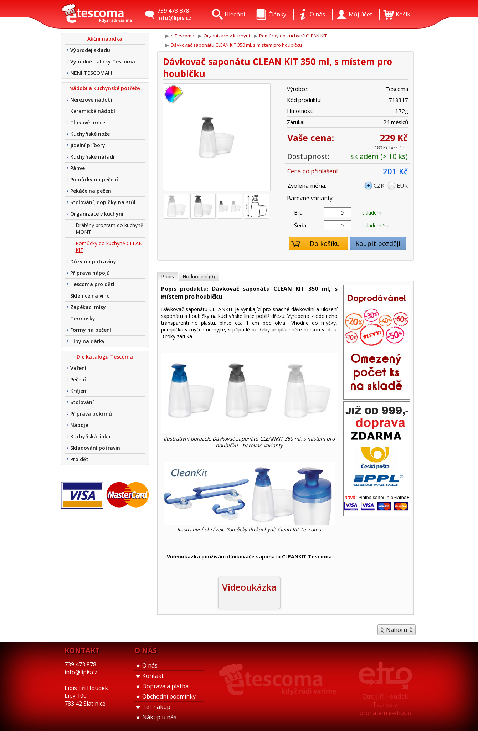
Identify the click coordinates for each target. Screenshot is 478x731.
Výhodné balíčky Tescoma (102, 61)
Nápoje (79, 425)
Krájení (79, 390)
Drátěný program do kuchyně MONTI (109, 228)
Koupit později (377, 243)
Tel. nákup (156, 707)
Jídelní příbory (87, 145)
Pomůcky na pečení (94, 179)
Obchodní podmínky (169, 696)
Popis (167, 276)
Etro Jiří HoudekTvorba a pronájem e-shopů (385, 704)
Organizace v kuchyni (96, 213)
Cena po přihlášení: (313, 171)
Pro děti (80, 459)
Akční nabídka (104, 38)
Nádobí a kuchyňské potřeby (105, 88)
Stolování (82, 402)
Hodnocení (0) (199, 276)
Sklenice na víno (90, 295)
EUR (402, 186)
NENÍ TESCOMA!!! (91, 73)
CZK (379, 186)
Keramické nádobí (92, 111)
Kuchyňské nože (90, 133)
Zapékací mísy (88, 307)
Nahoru (396, 630)
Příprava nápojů (90, 272)
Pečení (78, 379)
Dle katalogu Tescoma (105, 356)
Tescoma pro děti (92, 284)
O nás (150, 665)
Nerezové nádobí (91, 99)
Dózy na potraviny (93, 261)
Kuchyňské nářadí (92, 156)
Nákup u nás (159, 717)
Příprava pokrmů (91, 413)
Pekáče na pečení (91, 190)
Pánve (77, 168)
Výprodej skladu (90, 50)
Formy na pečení (90, 329)
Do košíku (314, 243)
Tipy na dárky (87, 341)
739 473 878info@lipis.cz (174, 14)
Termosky (82, 318)
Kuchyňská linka (90, 436)
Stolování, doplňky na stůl (102, 202)
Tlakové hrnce (87, 122)
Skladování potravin (95, 447)
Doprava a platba (165, 686)
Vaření (78, 368)
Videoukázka (249, 587)
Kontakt (153, 676)
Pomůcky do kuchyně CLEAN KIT (109, 246)
